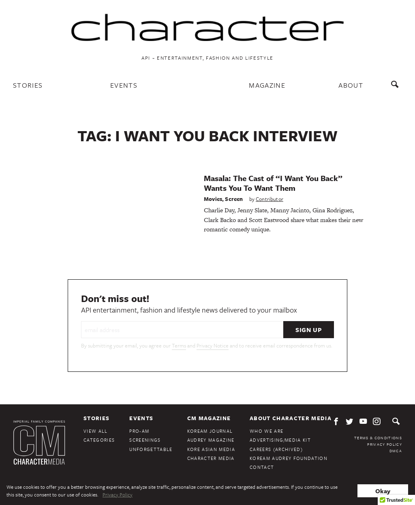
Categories (99, 439)
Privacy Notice (213, 345)
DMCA (395, 450)
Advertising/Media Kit (280, 439)
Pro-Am (139, 430)
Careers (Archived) (276, 449)
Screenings (144, 439)
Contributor (269, 199)
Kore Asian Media (211, 449)
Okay (382, 490)
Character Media (211, 458)
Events (123, 85)
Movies (213, 199)
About (350, 85)
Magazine (267, 85)
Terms (179, 345)
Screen (234, 199)
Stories (28, 85)
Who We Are (266, 430)
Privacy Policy (384, 444)
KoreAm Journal (210, 430)
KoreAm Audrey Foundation (288, 458)
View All (95, 430)
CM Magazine (209, 418)
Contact (262, 467)
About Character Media (291, 418)
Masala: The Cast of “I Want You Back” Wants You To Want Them (273, 183)
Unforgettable (150, 449)
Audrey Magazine (211, 439)
